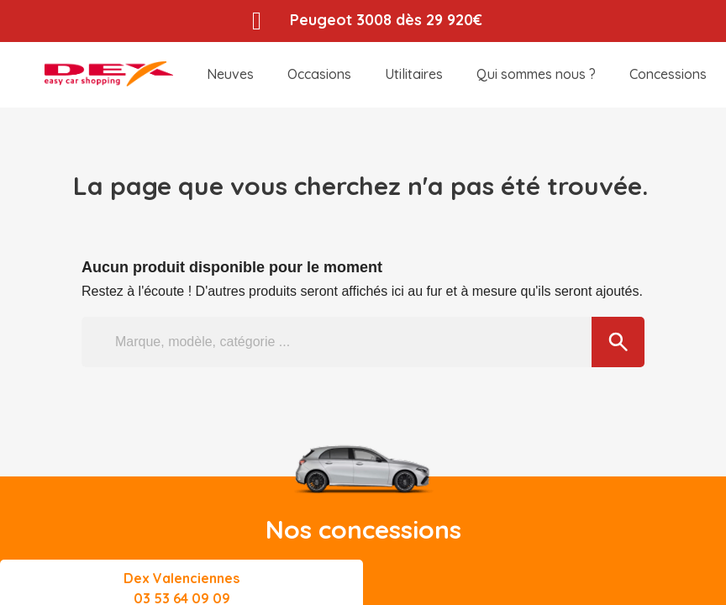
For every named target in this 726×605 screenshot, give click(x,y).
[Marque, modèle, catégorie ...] (363, 342)
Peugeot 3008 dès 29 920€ (387, 19)
